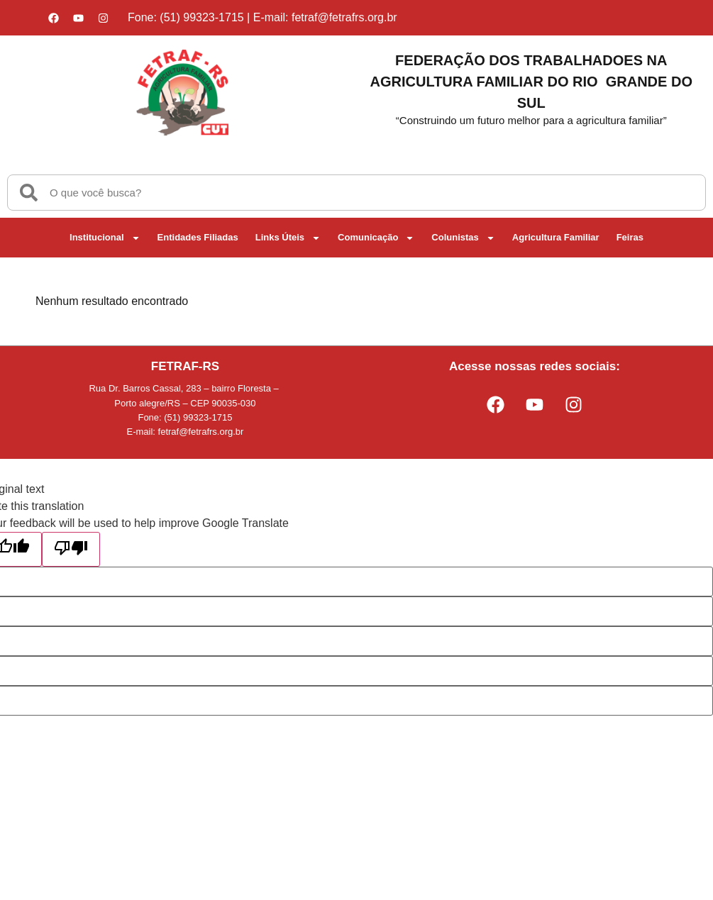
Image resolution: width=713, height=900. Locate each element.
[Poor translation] (71, 549)
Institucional (105, 238)
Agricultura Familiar (555, 237)
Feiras (630, 237)
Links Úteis (288, 238)
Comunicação (376, 238)
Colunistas (462, 238)
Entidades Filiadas (197, 237)
